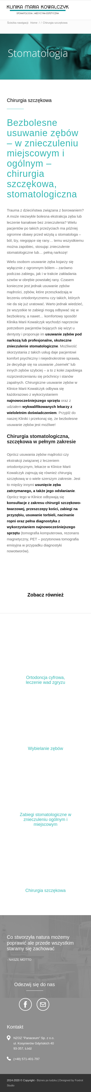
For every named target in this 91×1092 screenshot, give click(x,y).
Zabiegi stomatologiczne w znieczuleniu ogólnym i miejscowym (45, 819)
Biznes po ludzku (47, 1080)
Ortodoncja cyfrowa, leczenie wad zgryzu (45, 680)
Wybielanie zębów (45, 748)
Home (33, 22)
